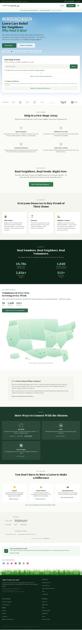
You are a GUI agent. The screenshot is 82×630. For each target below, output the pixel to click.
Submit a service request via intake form (41, 76)
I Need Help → (9, 45)
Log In (62, 5)
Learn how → (47, 538)
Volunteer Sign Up (7, 602)
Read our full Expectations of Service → (23, 396)
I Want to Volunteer (26, 45)
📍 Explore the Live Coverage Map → (15, 310)
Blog (43, 608)
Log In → (4, 608)
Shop (43, 616)
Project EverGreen (11, 534)
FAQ (43, 591)
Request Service (46, 583)
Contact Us (45, 594)
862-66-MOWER (69, 1)
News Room (45, 605)
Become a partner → (41, 499)
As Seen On (5, 102)
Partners (4, 614)
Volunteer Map (46, 611)
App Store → (13, 436)
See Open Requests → (41, 184)
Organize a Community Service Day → (45, 505)
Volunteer (71, 5)
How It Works (45, 586)
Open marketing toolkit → (68, 497)
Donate (78, 1)
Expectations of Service (48, 588)
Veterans (4, 616)
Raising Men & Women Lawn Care (28, 534)
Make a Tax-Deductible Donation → (41, 88)
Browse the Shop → (61, 436)
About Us (44, 602)
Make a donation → (14, 499)
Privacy (35, 627)
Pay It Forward (46, 619)
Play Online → (20, 436)
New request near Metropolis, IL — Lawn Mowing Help (41, 10)
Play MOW (45, 614)
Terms (39, 627)
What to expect (40, 70)
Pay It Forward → (21, 456)
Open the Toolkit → (15, 553)
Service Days (5, 605)
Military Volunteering (7, 619)
